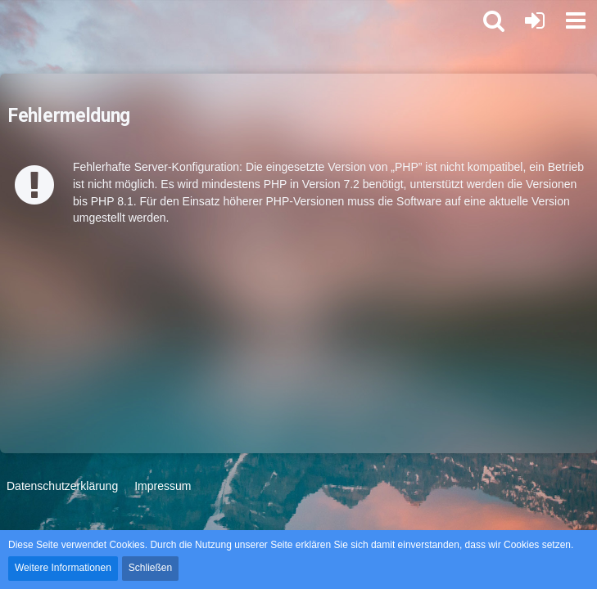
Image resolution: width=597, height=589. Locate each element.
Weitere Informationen (63, 567)
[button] (575, 20)
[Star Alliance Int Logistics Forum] (8, 20)
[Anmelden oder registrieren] (534, 20)
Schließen (150, 567)
